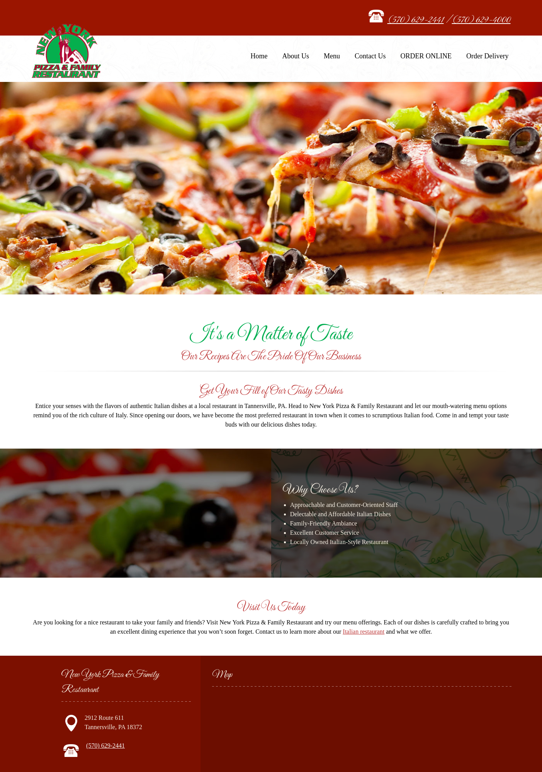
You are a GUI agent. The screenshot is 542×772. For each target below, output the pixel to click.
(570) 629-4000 (481, 20)
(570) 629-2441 (415, 20)
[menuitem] (259, 58)
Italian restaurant (363, 631)
